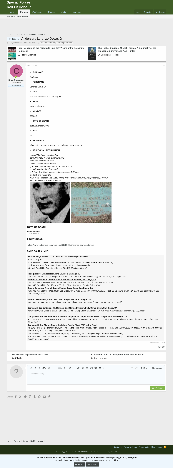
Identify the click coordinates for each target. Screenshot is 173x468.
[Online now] (16, 77)
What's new (37, 12)
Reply (162, 347)
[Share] (160, 65)
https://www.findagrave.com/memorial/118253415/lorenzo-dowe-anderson (61, 245)
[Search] (160, 11)
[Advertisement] (86, 26)
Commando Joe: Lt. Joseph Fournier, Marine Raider (117, 354)
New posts (11, 16)
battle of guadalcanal (64, 43)
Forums (24, 12)
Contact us (118, 447)
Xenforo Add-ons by (107, 452)
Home (11, 12)
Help (153, 447)
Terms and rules (130, 447)
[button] (16, 11)
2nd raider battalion (48, 43)
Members (76, 12)
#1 (164, 65)
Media (63, 12)
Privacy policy (144, 447)
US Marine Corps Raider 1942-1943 (30, 354)
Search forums (23, 16)
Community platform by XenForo (76, 452)
